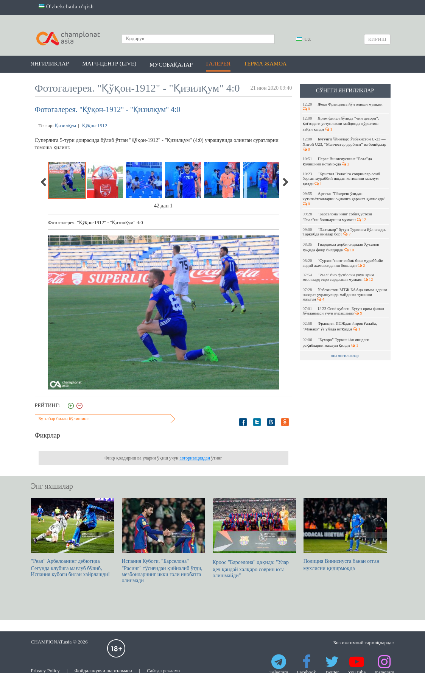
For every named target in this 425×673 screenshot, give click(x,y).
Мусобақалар (171, 65)
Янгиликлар (50, 64)
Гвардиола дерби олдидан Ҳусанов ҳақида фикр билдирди (341, 247)
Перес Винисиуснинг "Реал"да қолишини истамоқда (337, 161)
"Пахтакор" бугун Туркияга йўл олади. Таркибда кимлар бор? (344, 231)
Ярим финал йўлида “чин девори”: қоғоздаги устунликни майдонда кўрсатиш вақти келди (341, 123)
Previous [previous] (44, 182)
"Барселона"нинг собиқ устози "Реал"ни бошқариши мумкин (337, 217)
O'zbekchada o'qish (66, 6)
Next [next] (285, 182)
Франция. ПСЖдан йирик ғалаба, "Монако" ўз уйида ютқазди (340, 326)
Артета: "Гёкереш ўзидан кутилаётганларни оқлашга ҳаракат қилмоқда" (345, 198)
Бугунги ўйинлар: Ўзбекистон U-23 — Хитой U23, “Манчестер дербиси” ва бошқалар (345, 144)
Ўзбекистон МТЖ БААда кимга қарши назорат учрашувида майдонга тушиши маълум (345, 294)
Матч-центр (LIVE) (109, 64)
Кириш (377, 39)
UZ (303, 39)
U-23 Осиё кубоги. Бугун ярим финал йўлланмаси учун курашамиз (343, 310)
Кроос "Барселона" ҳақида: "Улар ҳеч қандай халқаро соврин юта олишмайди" (254, 538)
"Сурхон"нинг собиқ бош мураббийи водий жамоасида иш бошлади (343, 263)
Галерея (218, 64)
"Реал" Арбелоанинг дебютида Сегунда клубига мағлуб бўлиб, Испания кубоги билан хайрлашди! (72, 537)
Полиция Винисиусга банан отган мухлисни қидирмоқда (345, 534)
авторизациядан (194, 458)
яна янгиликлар (345, 355)
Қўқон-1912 (94, 125)
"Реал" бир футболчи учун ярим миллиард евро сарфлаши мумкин (338, 277)
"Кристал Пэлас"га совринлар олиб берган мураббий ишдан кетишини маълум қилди (341, 178)
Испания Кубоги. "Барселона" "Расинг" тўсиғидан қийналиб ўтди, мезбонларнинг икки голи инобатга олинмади (163, 540)
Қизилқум (65, 125)
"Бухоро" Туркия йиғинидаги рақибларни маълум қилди (336, 342)
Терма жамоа (265, 64)
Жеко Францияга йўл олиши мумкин (343, 106)
